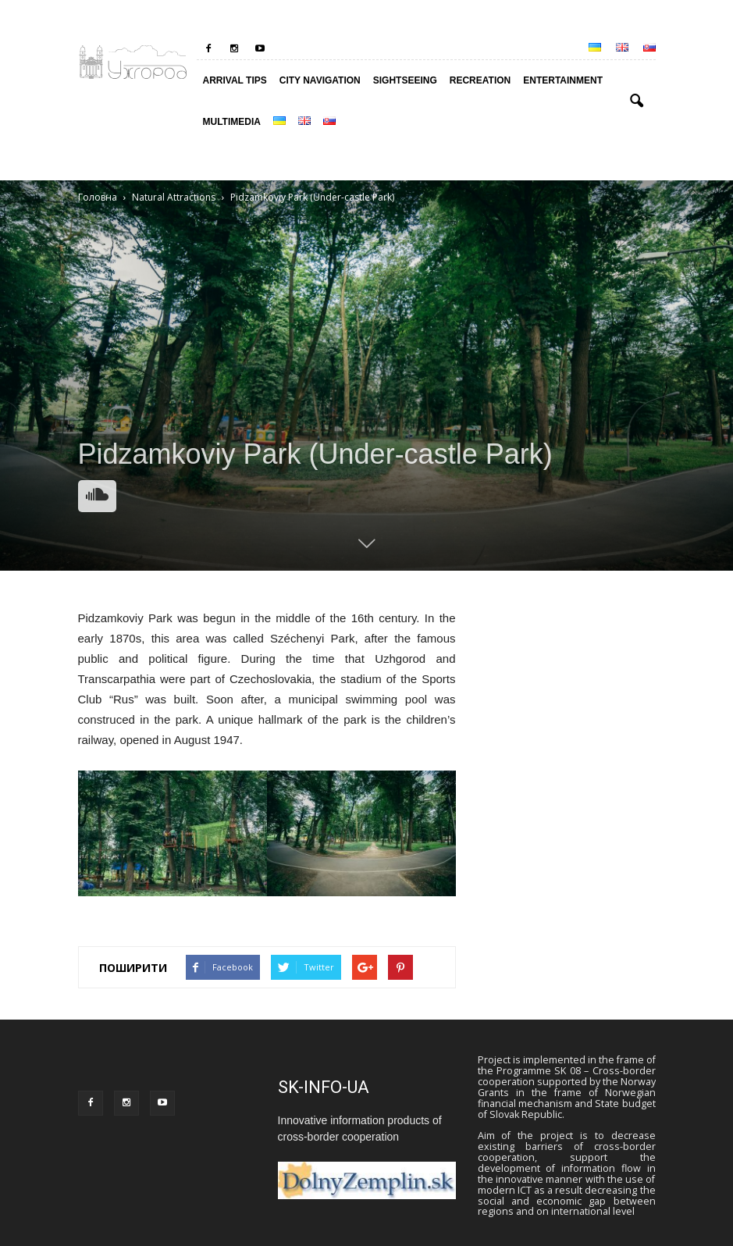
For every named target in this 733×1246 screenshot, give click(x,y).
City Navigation (320, 80)
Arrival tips (235, 80)
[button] (637, 101)
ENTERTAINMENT (563, 80)
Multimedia (232, 121)
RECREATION (480, 80)
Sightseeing (405, 80)
